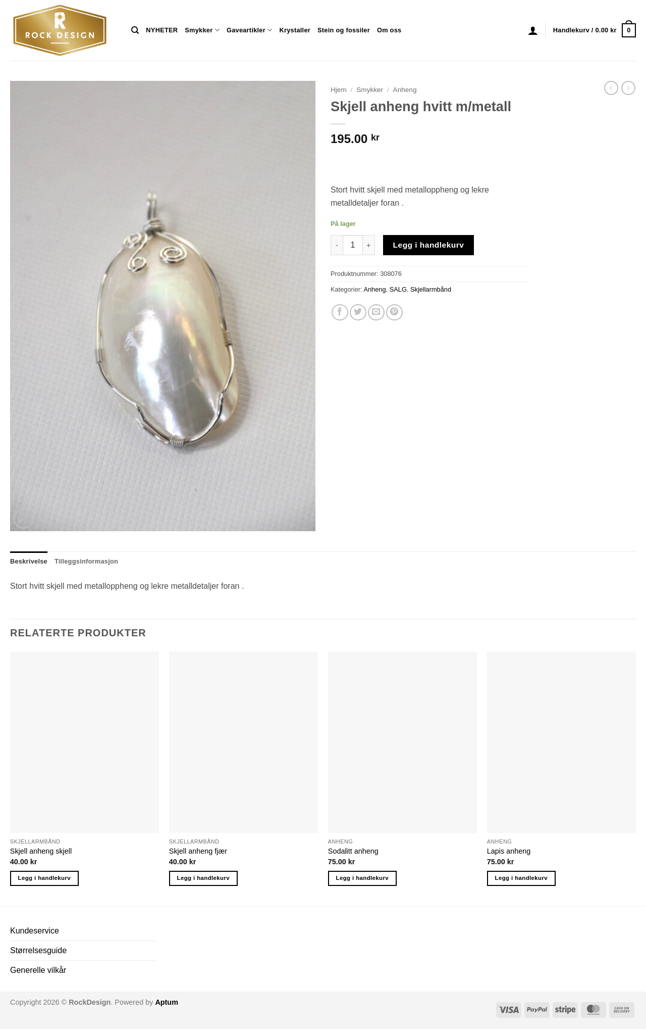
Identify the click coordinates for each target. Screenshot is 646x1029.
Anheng (405, 89)
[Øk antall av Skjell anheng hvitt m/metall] (369, 245)
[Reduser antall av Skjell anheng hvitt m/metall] (337, 245)
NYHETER (162, 30)
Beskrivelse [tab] (28, 561)
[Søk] (135, 30)
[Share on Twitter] (358, 312)
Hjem (339, 89)
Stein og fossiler (343, 30)
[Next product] (611, 88)
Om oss (389, 30)
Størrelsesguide (38, 950)
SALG (398, 289)
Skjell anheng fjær (198, 851)
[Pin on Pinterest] (394, 312)
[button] (533, 30)
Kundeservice (34, 930)
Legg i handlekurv (428, 245)
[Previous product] (628, 88)
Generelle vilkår (38, 970)
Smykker (202, 30)
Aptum (166, 1002)
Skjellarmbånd (430, 289)
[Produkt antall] (353, 245)
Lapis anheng (508, 851)
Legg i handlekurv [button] (44, 878)
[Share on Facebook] (340, 312)
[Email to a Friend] (376, 312)
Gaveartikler (250, 30)
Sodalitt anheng (353, 851)
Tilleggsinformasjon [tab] (86, 561)
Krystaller (294, 30)
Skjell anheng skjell (41, 851)
